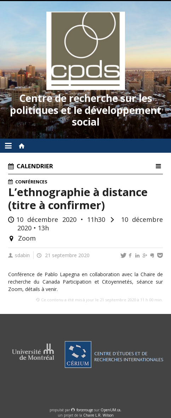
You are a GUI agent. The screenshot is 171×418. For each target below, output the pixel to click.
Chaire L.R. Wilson (98, 415)
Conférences (31, 182)
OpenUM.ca (110, 409)
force (84, 409)
